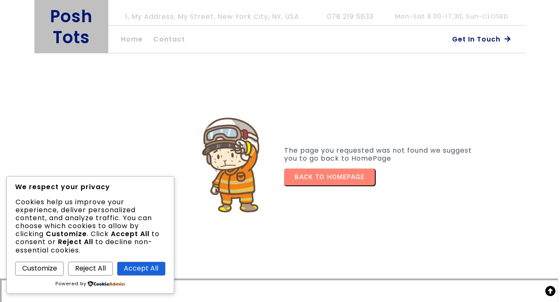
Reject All (90, 268)
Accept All (141, 268)
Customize (39, 268)
